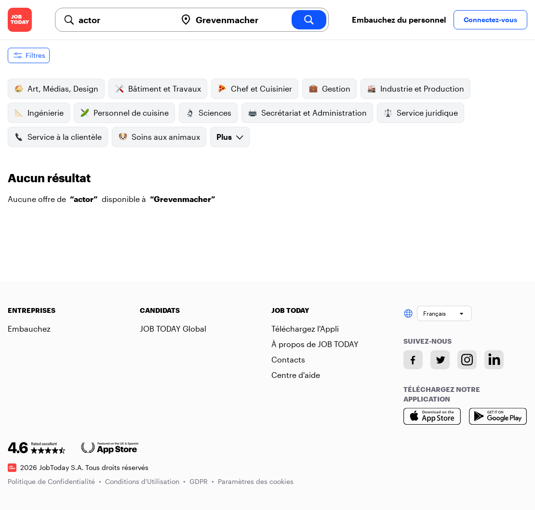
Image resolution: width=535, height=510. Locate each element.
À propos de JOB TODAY (315, 344)
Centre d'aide (295, 374)
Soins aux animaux (159, 137)
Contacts (288, 359)
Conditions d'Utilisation (145, 481)
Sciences (208, 113)
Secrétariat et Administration (307, 113)
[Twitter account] (440, 359)
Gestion (329, 89)
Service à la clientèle (58, 137)
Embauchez (29, 328)
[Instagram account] (467, 359)
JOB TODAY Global (173, 328)
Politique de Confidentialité (54, 481)
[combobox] (124, 20)
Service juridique (420, 113)
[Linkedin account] (494, 359)
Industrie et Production (415, 89)
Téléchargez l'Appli (305, 328)
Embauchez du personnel (399, 19)
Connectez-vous (490, 19)
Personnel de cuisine (124, 113)
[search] (309, 19)
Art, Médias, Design (56, 89)
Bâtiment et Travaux (158, 89)
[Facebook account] (413, 359)
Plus (229, 136)
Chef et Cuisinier (254, 89)
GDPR (201, 481)
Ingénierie (39, 113)
